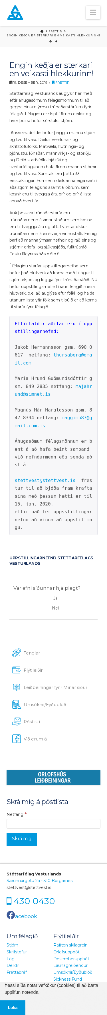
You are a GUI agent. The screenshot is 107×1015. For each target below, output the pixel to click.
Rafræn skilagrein (70, 945)
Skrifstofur (17, 952)
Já (55, 598)
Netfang (17, 814)
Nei (55, 608)
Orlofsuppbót (66, 952)
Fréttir (61, 82)
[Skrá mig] (22, 839)
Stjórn (12, 945)
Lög (11, 958)
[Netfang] (53, 823)
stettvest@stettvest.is (45, 480)
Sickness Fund (67, 979)
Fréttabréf (17, 972)
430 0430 (34, 901)
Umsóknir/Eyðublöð (72, 972)
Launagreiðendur (70, 965)
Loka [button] (13, 1007)
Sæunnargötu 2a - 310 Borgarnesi (40, 880)
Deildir (13, 965)
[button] (93, 12)
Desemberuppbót (71, 958)
